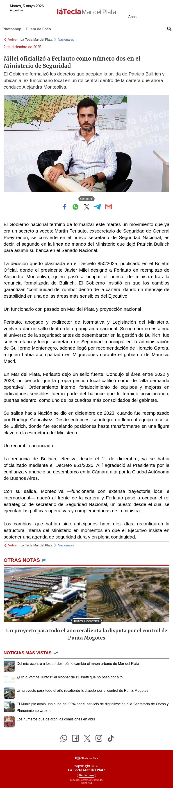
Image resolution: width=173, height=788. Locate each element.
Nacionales (66, 39)
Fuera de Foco (38, 29)
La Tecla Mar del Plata (36, 39)
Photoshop (11, 29)
